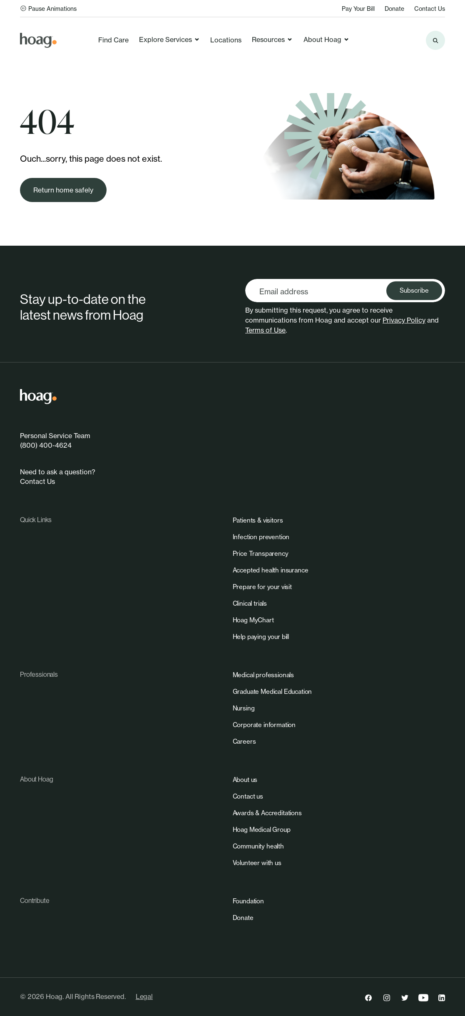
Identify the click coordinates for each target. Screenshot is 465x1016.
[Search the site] (435, 40)
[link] (38, 40)
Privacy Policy (404, 320)
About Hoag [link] (326, 39)
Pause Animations (48, 8)
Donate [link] (394, 8)
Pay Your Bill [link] (358, 8)
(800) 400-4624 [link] (46, 445)
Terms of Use (265, 330)
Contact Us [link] (429, 8)
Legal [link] (144, 996)
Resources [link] (272, 39)
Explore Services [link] (169, 39)
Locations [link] (225, 40)
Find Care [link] (113, 40)
